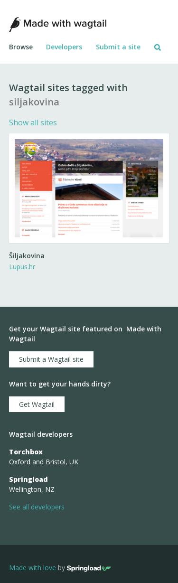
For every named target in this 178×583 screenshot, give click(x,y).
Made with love (32, 568)
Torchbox (26, 451)
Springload (28, 479)
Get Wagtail (37, 404)
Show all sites (33, 122)
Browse (21, 46)
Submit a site (118, 46)
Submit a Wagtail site (51, 359)
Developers (64, 46)
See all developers (37, 506)
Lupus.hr (22, 266)
